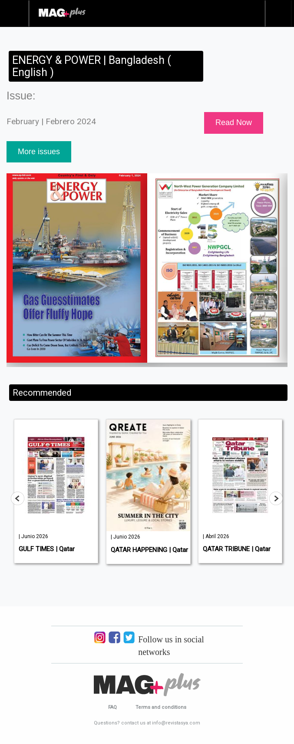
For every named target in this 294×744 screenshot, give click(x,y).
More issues (39, 151)
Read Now (233, 122)
